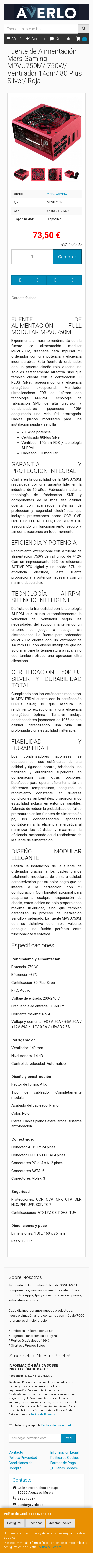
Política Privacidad (23, 1458)
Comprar (67, 257)
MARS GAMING (57, 194)
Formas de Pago (63, 1463)
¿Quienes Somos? (64, 1468)
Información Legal (64, 1452)
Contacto (60, 38)
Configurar (14, 1523)
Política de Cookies (49, 1547)
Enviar (68, 1438)
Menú (13, 38)
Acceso (35, 38)
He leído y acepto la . (43, 1425)
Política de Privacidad (44, 1414)
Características (24, 298)
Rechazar (35, 1523)
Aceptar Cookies (60, 1523)
